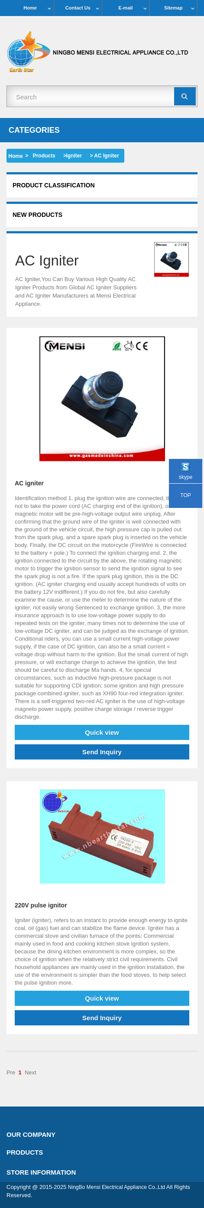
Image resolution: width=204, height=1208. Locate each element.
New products (37, 214)
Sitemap (173, 7)
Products (44, 156)
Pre (10, 1072)
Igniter (74, 156)
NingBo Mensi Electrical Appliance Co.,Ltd (116, 1187)
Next (30, 1072)
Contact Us (78, 7)
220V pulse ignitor (41, 905)
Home (30, 7)
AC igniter (29, 483)
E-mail (126, 7)
